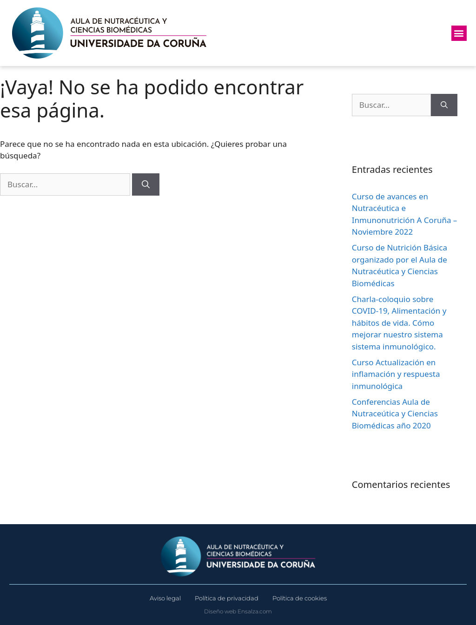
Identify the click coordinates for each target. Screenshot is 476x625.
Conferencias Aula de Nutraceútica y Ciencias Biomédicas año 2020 (395, 413)
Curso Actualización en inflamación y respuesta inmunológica (396, 374)
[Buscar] (145, 184)
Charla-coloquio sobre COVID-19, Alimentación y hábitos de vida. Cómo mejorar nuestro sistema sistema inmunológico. (399, 323)
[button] (459, 33)
